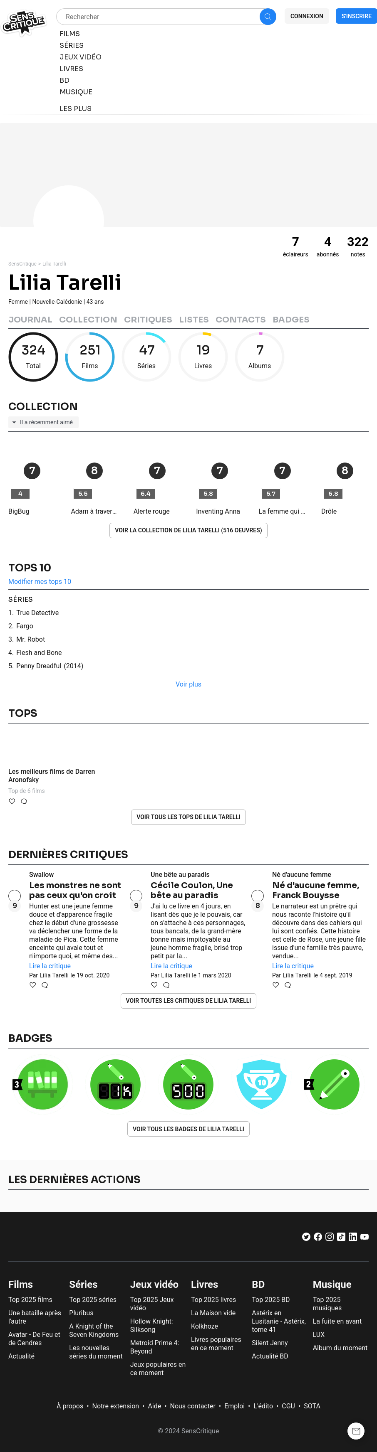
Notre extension (115, 1406)
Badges (291, 320)
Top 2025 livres (213, 1300)
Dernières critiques (68, 855)
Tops (22, 713)
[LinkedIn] (353, 1238)
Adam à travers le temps (94, 511)
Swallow (41, 875)
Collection (88, 320)
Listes (194, 320)
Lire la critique (50, 966)
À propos (70, 1406)
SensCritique (22, 264)
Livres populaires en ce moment (216, 1344)
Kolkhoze (204, 1326)
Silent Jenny (270, 1343)
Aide (154, 1406)
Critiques (148, 320)
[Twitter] (306, 1238)
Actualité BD (270, 1356)
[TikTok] (341, 1238)
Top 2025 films (30, 1300)
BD (258, 1284)
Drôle (329, 511)
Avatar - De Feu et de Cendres (34, 1339)
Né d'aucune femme (301, 875)
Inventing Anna (218, 511)
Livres (204, 1284)
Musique (332, 1284)
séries (20, 600)
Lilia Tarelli (54, 264)
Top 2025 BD (271, 1300)
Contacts (241, 320)
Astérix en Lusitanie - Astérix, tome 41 (279, 1321)
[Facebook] (318, 1238)
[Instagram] (329, 1238)
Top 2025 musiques (327, 1304)
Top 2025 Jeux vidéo (152, 1304)
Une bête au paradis (180, 875)
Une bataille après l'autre (34, 1317)
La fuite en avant (337, 1321)
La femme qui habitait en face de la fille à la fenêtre (282, 511)
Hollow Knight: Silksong (151, 1325)
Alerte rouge (152, 511)
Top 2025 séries (93, 1300)
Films (20, 1284)
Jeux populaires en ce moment (158, 1369)
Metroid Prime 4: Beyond (154, 1347)
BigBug (19, 511)
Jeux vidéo (154, 1284)
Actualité (21, 1356)
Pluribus (81, 1313)
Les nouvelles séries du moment (95, 1352)
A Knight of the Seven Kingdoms (94, 1330)
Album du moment (340, 1348)
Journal (30, 320)
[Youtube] (364, 1238)
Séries (83, 1284)
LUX (319, 1335)
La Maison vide (213, 1313)
